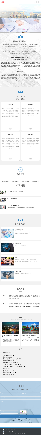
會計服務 (30, 104)
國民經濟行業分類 (8, 357)
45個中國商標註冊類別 (9, 362)
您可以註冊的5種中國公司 (13, 205)
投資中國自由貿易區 (12, 198)
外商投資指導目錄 (8, 355)
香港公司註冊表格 (8, 374)
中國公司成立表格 (8, 371)
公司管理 (10, 134)
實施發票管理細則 (8, 360)
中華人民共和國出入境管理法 (11, 364)
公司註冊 (10, 104)
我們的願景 (18, 271)
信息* (20, 405)
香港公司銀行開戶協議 (9, 372)
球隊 (16, 257)
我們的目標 (18, 243)
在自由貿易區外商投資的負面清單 (12, 359)
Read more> (4, 343)
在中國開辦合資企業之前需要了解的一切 (10, 336)
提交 (20, 416)
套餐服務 (30, 134)
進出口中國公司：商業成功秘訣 (29, 335)
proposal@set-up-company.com (15, 431)
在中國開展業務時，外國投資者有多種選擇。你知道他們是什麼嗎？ (21, 207)
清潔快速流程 (19, 230)
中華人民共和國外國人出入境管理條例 (13, 366)
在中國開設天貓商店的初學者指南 (15, 191)
